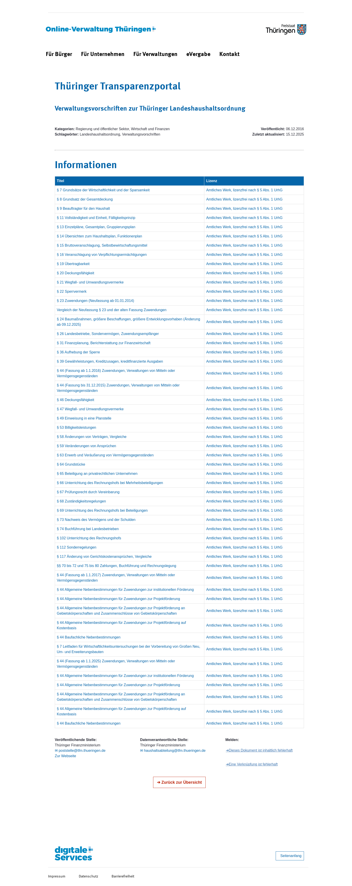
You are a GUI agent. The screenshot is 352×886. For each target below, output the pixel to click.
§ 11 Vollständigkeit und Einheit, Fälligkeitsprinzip (96, 218)
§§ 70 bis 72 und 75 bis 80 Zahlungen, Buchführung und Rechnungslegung (116, 566)
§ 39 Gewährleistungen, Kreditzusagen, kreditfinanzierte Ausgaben (110, 361)
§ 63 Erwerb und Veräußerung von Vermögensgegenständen (105, 455)
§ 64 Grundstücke (71, 464)
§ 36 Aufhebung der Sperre (78, 352)
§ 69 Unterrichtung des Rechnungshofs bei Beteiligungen (102, 510)
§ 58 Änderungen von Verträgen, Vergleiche (91, 437)
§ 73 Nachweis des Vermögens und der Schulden (96, 520)
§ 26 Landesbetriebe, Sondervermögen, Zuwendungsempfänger (108, 334)
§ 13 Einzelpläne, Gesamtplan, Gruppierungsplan (96, 227)
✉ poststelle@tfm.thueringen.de (80, 750)
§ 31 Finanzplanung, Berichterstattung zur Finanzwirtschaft (103, 343)
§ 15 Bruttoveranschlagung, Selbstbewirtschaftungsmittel (102, 245)
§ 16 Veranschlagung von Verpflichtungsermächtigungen (102, 255)
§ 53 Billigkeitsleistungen (76, 427)
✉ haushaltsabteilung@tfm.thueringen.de (173, 750)
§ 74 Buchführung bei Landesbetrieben (88, 529)
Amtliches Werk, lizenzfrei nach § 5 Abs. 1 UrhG (244, 190)
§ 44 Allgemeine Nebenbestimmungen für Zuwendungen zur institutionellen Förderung (125, 589)
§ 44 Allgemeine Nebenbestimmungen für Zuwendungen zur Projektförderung (118, 599)
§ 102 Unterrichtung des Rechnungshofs (89, 538)
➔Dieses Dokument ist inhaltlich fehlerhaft (259, 750)
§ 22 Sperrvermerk (72, 291)
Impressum (56, 876)
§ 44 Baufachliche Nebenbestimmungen (89, 637)
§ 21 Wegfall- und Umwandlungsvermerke (90, 282)
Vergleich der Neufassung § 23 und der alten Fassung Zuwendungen (111, 310)
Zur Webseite (65, 756)
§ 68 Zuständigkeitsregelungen (81, 501)
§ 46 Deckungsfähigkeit (75, 400)
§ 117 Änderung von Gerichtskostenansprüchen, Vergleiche (104, 556)
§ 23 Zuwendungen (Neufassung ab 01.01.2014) (95, 301)
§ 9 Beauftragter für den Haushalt (83, 208)
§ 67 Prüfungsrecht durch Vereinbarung (88, 492)
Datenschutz (88, 876)
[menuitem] (59, 54)
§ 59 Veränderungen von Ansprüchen (86, 446)
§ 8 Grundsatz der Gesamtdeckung (85, 199)
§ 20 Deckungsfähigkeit (75, 273)
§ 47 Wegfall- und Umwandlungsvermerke (90, 409)
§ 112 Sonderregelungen (76, 547)
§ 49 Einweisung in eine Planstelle (84, 418)
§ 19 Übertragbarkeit (73, 264)
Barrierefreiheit (123, 876)
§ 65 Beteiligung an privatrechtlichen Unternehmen (97, 473)
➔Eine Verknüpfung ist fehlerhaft (252, 764)
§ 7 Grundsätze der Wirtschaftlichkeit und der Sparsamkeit (103, 190)
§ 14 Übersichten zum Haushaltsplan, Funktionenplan (99, 236)
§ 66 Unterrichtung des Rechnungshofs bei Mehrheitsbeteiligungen (110, 483)
